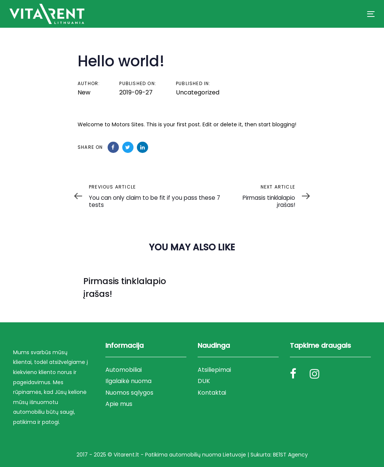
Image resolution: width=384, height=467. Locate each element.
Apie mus (118, 404)
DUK (204, 381)
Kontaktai (212, 392)
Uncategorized (197, 92)
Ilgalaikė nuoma (128, 381)
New (84, 92)
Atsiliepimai (214, 369)
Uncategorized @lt (110, 308)
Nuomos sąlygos (129, 392)
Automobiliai (123, 369)
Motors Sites (128, 124)
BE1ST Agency (290, 454)
